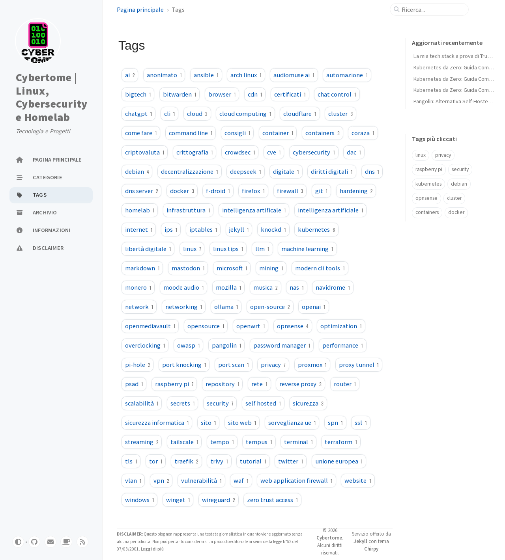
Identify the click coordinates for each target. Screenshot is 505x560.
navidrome (333, 287)
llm (262, 249)
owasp (188, 345)
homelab (139, 210)
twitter (290, 461)
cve (274, 152)
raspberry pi (174, 384)
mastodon (188, 268)
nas (296, 287)
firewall (290, 191)
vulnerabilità (201, 480)
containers (322, 133)
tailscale (184, 442)
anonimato (164, 75)
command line (190, 133)
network (139, 307)
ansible (206, 75)
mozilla (228, 287)
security (220, 403)
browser (222, 94)
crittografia (194, 152)
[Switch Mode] (18, 541)
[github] (34, 541)
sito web (242, 422)
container (277, 133)
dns (372, 171)
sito (208, 422)
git (321, 191)
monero (138, 287)
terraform (341, 442)
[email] (50, 541)
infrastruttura (188, 210)
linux (192, 249)
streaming (141, 442)
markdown (142, 268)
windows (139, 500)
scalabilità (141, 403)
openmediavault (150, 326)
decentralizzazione (189, 171)
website (357, 480)
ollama (226, 307)
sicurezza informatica (157, 422)
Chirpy (371, 548)
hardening (356, 191)
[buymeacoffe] (66, 541)
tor (155, 461)
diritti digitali (331, 171)
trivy (219, 461)
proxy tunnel (359, 364)
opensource (205, 326)
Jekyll (360, 541)
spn (335, 422)
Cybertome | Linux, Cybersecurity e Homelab (51, 97)
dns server (141, 191)
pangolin (226, 345)
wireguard (218, 500)
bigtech (138, 94)
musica (265, 287)
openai (313, 307)
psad (134, 384)
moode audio (183, 287)
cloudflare (299, 113)
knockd (273, 229)
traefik (186, 461)
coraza (363, 133)
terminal (298, 442)
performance (342, 345)
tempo (222, 442)
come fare (141, 133)
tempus (259, 442)
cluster (340, 113)
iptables (203, 229)
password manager (281, 345)
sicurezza (308, 403)
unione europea (339, 461)
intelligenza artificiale (330, 210)
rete (259, 384)
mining (271, 268)
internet (138, 229)
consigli (237, 133)
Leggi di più (152, 549)
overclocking (145, 345)
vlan (133, 480)
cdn (255, 94)
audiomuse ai (293, 75)
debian (137, 171)
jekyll (239, 229)
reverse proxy (300, 384)
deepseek (245, 171)
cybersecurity (314, 152)
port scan (233, 364)
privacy (273, 364)
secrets (182, 403)
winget (178, 500)
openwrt (250, 326)
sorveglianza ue (292, 422)
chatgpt (138, 113)
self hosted (263, 403)
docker (182, 191)
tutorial (253, 461)
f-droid (218, 191)
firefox (253, 191)
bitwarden (179, 94)
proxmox (312, 364)
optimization (340, 326)
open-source (270, 307)
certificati (289, 94)
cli (169, 113)
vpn (161, 480)
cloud (197, 113)
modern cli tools (319, 268)
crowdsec (240, 152)
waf (241, 480)
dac (354, 152)
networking (183, 307)
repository (222, 384)
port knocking (184, 364)
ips (171, 229)
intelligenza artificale (254, 210)
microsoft (232, 268)
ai (130, 75)
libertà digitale (148, 249)
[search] (432, 9)
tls (131, 461)
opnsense (292, 326)
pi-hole (137, 364)
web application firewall (296, 480)
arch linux (245, 75)
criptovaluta (144, 152)
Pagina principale (140, 9)
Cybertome (329, 537)
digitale (286, 171)
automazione (346, 75)
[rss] (82, 541)
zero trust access (272, 500)
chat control (337, 94)
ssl (361, 422)
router (345, 384)
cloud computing (245, 113)
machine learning (307, 249)
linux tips (228, 249)
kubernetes (316, 229)
